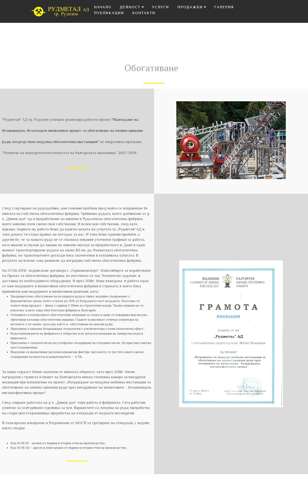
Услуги (160, 7)
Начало (102, 7)
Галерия (224, 7)
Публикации (109, 13)
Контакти (143, 13)
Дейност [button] (132, 7)
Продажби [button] (191, 7)
